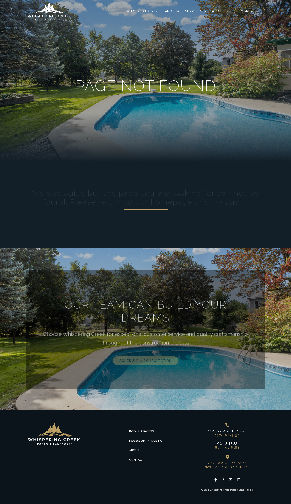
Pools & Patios (138, 11)
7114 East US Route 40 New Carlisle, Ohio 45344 (227, 465)
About (218, 11)
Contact (249, 11)
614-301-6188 (227, 447)
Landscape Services (182, 11)
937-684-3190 (227, 435)
